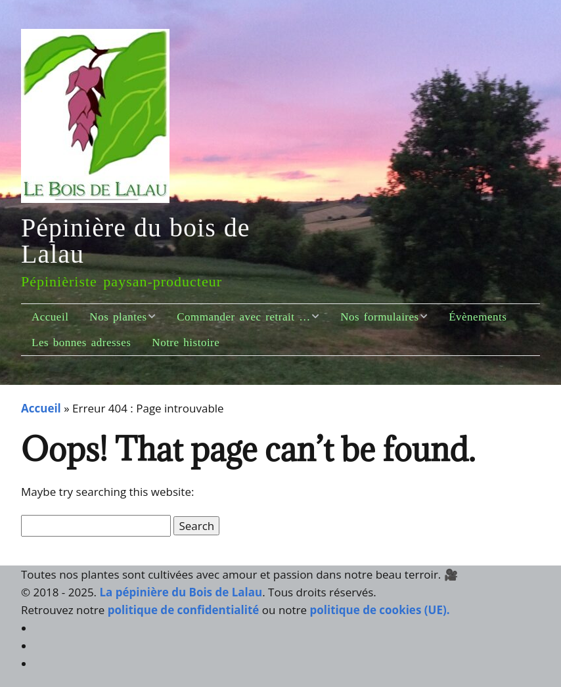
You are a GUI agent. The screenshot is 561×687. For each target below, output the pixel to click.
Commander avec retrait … (244, 317)
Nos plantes (117, 317)
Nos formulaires (379, 317)
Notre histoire (185, 342)
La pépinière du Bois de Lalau (181, 592)
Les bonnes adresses (81, 342)
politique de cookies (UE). (380, 609)
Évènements (477, 317)
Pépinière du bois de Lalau (135, 241)
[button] (196, 525)
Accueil (50, 317)
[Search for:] (96, 526)
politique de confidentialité (185, 609)
